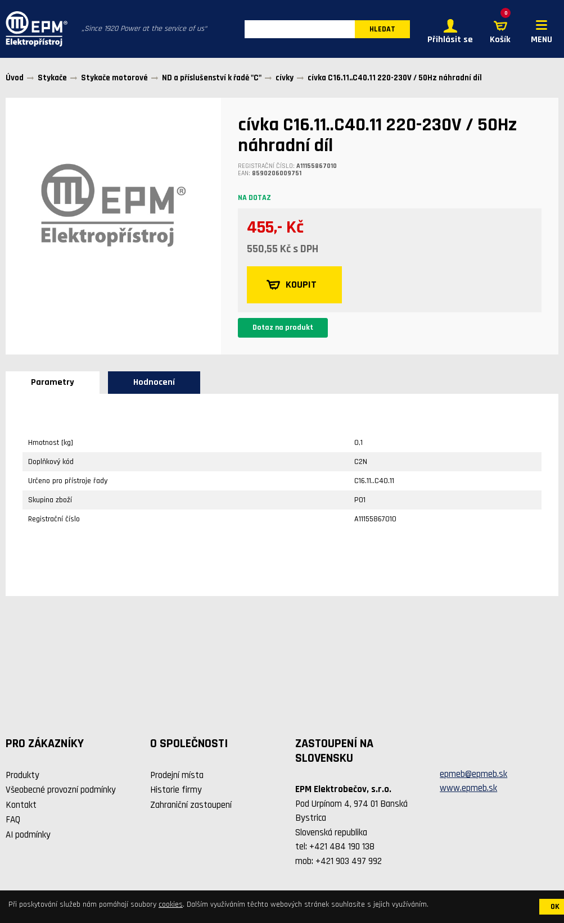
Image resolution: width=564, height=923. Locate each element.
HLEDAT (382, 29)
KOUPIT (292, 285)
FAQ (13, 819)
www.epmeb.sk (468, 788)
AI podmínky (28, 835)
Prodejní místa (177, 775)
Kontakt (21, 805)
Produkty (22, 775)
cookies (171, 904)
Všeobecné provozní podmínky (61, 790)
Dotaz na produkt (282, 327)
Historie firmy (176, 790)
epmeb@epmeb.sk (473, 774)
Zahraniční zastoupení (191, 805)
